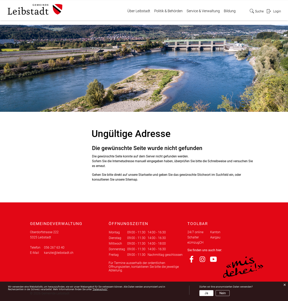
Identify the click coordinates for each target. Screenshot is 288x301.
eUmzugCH (195, 242)
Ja (206, 293)
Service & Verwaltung (203, 11)
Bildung (230, 11)
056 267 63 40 (54, 247)
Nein (222, 293)
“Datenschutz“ (100, 289)
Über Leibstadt (138, 11)
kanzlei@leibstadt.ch (58, 253)
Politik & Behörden (168, 11)
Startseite (145, 175)
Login (277, 11)
